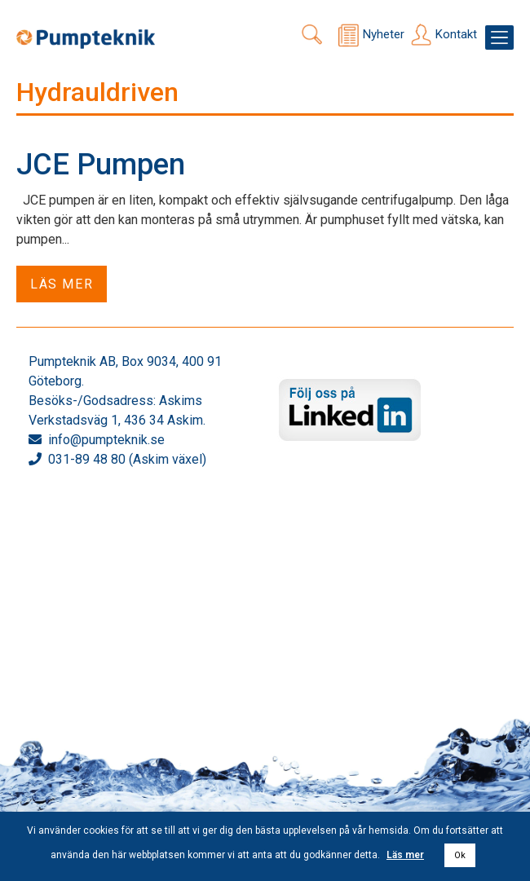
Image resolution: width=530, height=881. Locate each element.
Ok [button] (460, 855)
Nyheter (383, 34)
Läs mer (61, 284)
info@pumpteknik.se (106, 439)
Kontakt (456, 34)
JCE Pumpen (100, 165)
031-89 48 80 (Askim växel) (127, 459)
